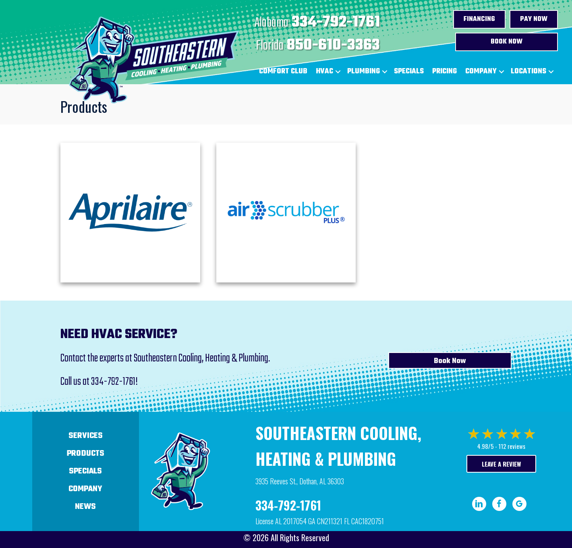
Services (85, 436)
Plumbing (363, 71)
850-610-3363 (333, 45)
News (85, 506)
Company (481, 71)
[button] (338, 71)
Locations (528, 71)
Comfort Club (283, 71)
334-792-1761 (336, 22)
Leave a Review (501, 463)
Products (85, 453)
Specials (409, 71)
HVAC (324, 71)
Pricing (444, 71)
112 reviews (511, 446)
